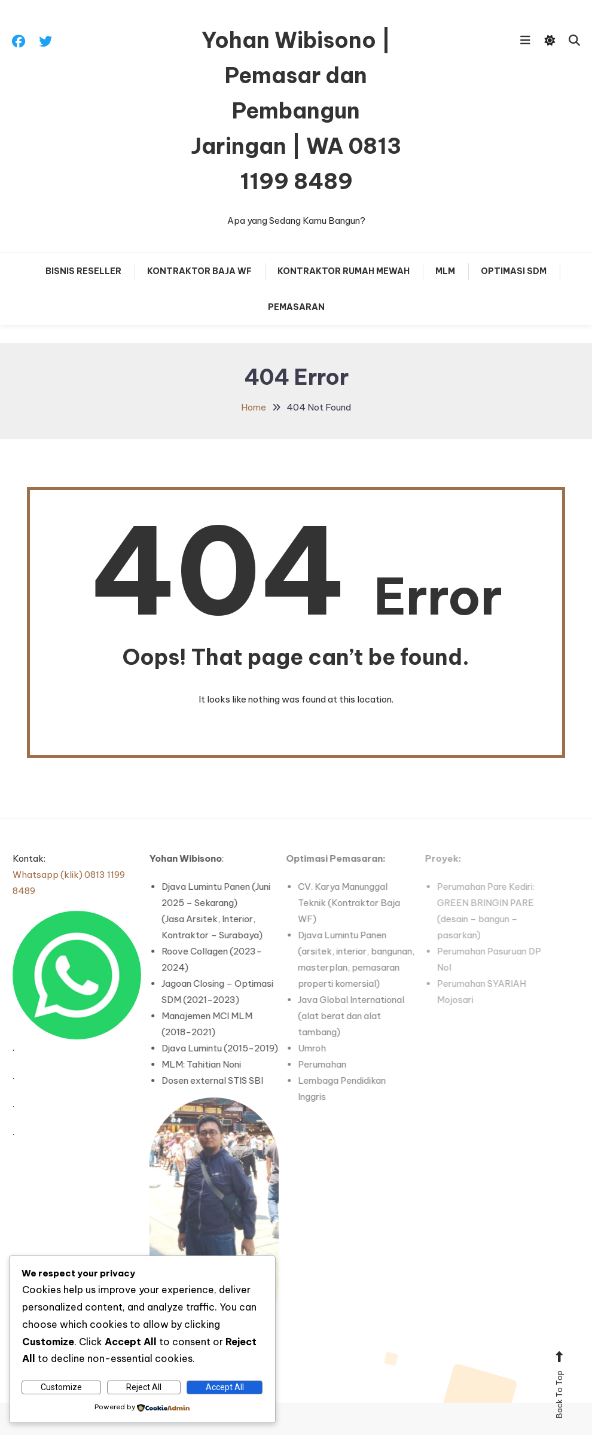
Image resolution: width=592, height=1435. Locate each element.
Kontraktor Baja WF (199, 271)
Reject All (143, 1387)
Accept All (225, 1387)
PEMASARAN (296, 307)
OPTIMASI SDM (514, 271)
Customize (61, 1387)
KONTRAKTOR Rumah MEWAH (343, 271)
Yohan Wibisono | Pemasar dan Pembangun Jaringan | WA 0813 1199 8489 (296, 110)
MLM (445, 271)
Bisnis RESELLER (83, 271)
